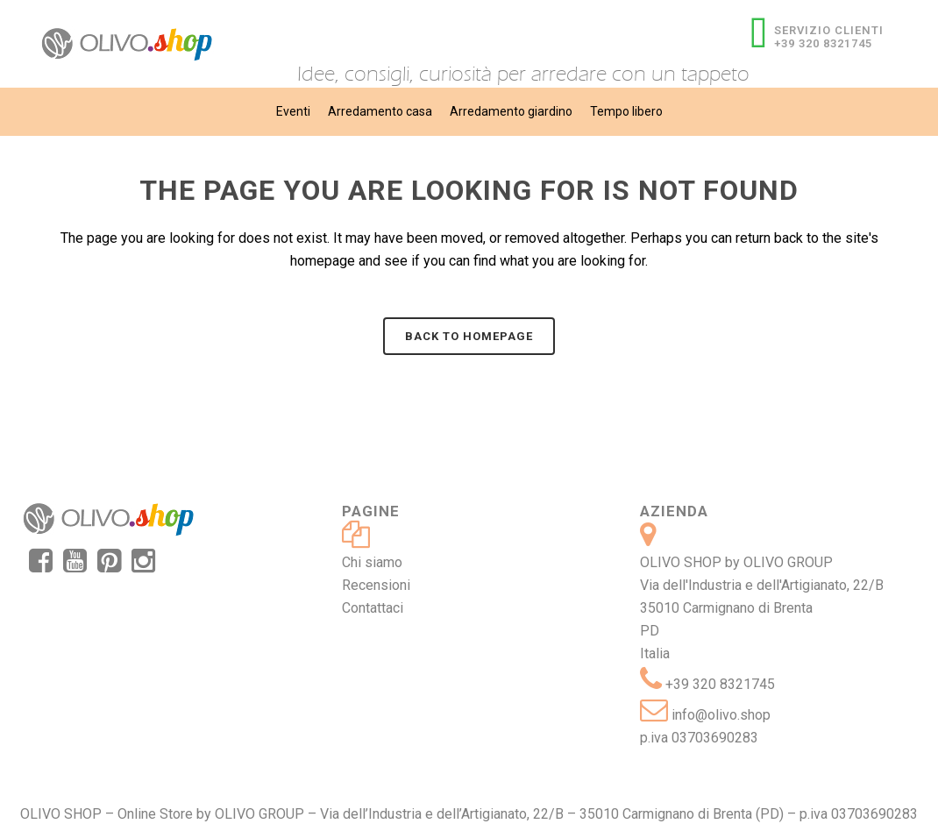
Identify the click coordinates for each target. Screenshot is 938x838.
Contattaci (372, 608)
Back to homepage (469, 336)
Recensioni (376, 585)
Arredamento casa (380, 111)
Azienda (674, 511)
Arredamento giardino (511, 111)
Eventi (293, 111)
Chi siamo (372, 562)
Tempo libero (626, 111)
